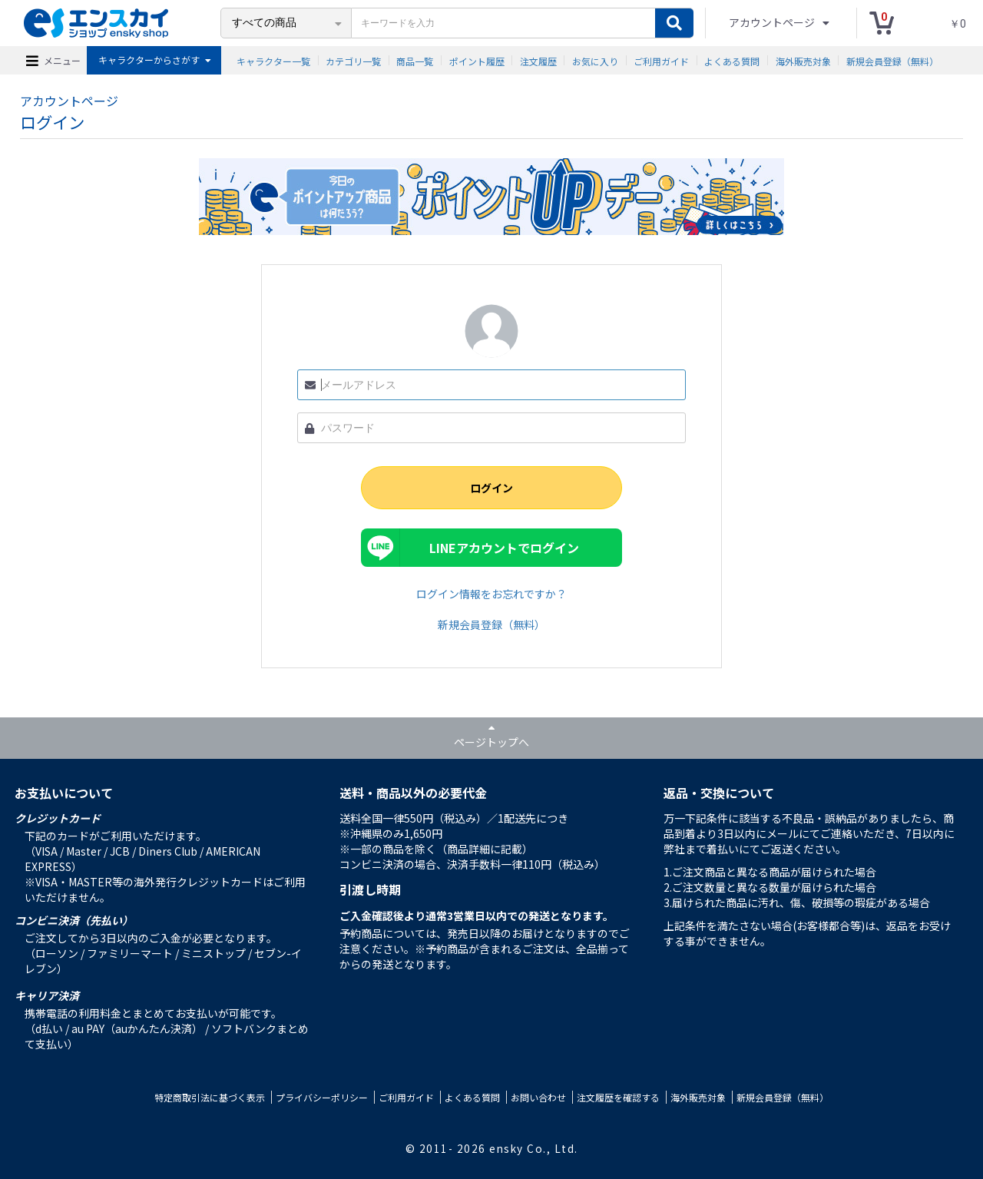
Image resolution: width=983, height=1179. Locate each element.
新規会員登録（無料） (892, 60)
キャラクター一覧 (273, 60)
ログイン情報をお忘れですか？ (491, 593)
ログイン (491, 487)
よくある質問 (732, 60)
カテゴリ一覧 (353, 60)
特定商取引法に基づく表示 (209, 1097)
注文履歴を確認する (618, 1097)
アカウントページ (773, 22)
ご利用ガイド (661, 60)
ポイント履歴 (477, 60)
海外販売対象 (803, 60)
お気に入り (595, 60)
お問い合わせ (538, 1097)
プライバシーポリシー (322, 1097)
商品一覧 (414, 60)
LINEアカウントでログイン (504, 547)
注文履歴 (538, 60)
